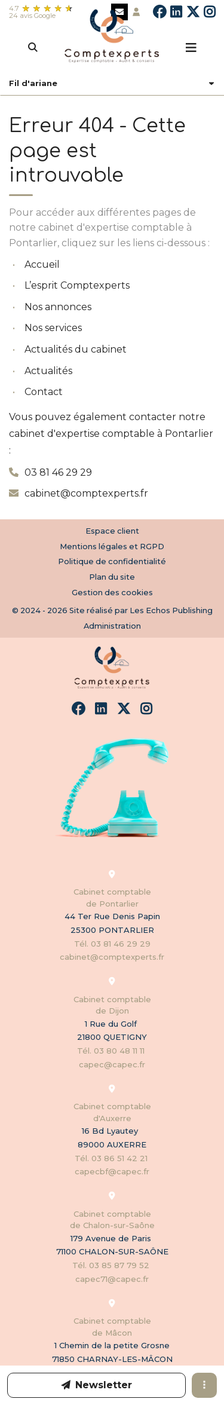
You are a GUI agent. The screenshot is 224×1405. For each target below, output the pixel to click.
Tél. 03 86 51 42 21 (112, 1158)
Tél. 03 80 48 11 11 (112, 1050)
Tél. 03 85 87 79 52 (112, 1265)
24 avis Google (32, 15)
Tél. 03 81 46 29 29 (112, 943)
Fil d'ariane (33, 83)
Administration (112, 625)
